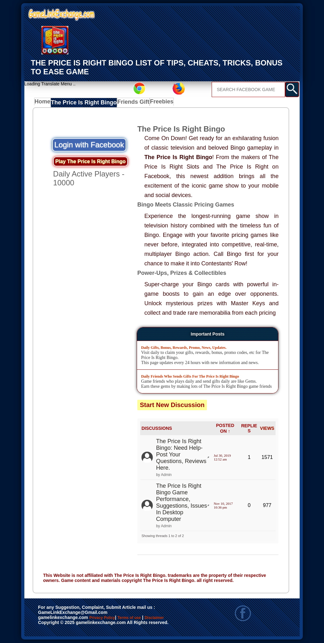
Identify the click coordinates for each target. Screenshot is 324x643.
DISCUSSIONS (156, 428)
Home (44, 103)
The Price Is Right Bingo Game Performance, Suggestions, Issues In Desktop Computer (181, 502)
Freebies (156, 103)
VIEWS (267, 428)
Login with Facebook (89, 145)
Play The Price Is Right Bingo (90, 161)
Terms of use (147, 618)
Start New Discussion (172, 404)
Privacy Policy (108, 618)
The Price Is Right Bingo (82, 103)
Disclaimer (52, 625)
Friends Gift (127, 103)
